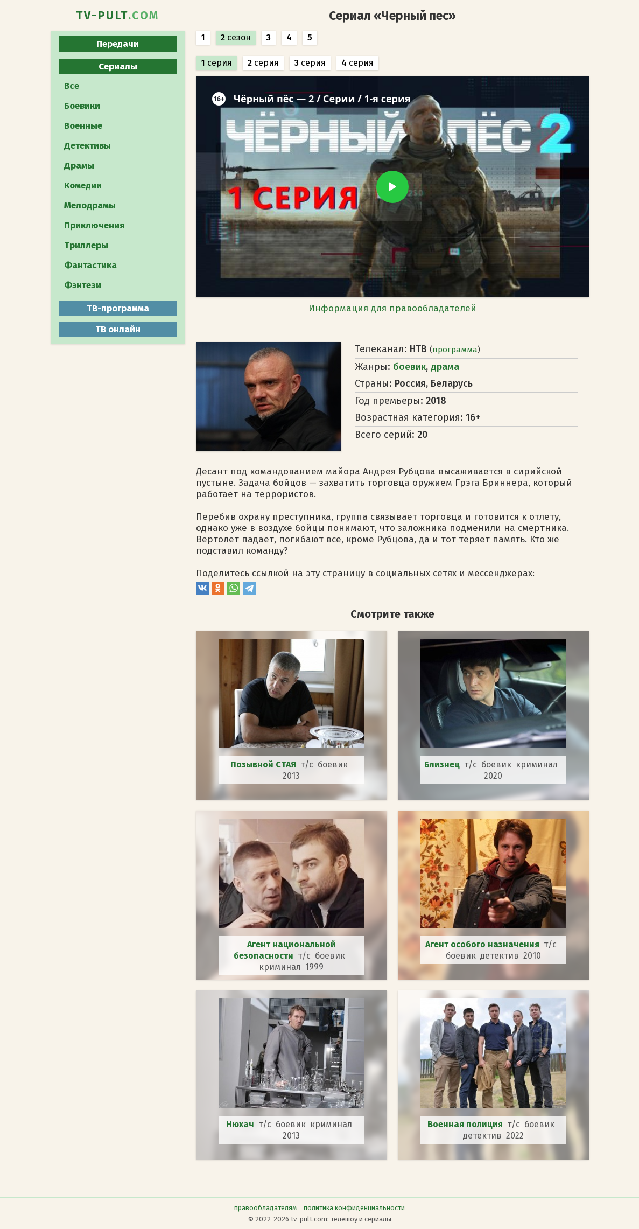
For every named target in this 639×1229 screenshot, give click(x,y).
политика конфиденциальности (354, 1208)
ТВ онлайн (118, 329)
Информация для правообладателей (392, 308)
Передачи (117, 44)
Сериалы (118, 66)
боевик (409, 367)
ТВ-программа (118, 308)
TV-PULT (117, 16)
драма (445, 367)
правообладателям (265, 1208)
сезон (236, 37)
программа (455, 349)
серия (216, 63)
